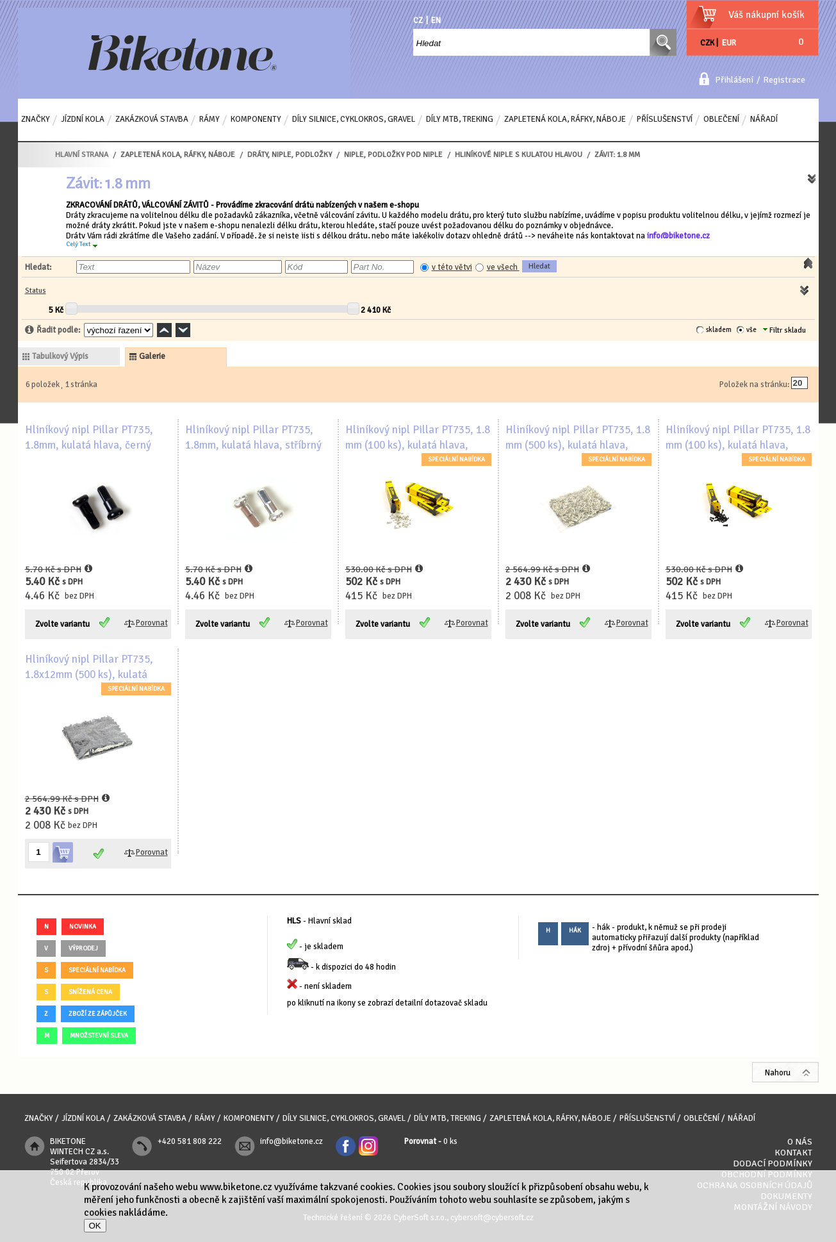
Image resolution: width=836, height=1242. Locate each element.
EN (436, 20)
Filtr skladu (784, 330)
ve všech (503, 267)
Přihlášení (734, 79)
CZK (707, 43)
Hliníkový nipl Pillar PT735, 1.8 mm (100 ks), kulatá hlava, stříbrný (417, 445)
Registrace (784, 79)
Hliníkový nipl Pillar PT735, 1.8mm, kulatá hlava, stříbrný (253, 437)
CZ (418, 20)
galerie (152, 356)
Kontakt (793, 1152)
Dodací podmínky (772, 1163)
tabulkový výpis (60, 356)
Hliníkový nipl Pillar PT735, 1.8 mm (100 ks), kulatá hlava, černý (738, 445)
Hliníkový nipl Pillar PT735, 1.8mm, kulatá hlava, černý (89, 437)
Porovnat (152, 623)
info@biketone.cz (678, 236)
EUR (729, 43)
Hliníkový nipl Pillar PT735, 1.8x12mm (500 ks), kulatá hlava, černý (89, 674)
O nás (799, 1141)
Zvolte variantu (62, 624)
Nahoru (778, 1073)
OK (95, 1225)
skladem (719, 330)
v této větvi (452, 267)
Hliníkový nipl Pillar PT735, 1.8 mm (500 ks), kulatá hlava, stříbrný (577, 445)
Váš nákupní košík (766, 14)
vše (751, 330)
